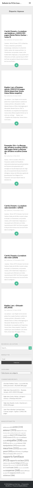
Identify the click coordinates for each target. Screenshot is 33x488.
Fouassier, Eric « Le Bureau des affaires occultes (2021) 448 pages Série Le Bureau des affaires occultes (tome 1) (15, 149)
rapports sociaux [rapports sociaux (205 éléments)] (19, 460)
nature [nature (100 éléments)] (22, 448)
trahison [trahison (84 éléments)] (23, 470)
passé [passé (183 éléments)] (7, 451)
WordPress (8, 486)
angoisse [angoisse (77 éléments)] (20, 430)
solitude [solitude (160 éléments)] (12, 467)
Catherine (9, 40)
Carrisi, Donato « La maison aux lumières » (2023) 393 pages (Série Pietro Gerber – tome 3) (16, 34)
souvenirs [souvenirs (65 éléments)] (21, 467)
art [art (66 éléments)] (25, 430)
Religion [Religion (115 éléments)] (20, 463)
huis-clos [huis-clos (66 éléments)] (14, 443)
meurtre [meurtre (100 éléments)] (21, 445)
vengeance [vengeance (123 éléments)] (14, 473)
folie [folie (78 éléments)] (9, 443)
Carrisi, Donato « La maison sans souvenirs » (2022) (15, 207)
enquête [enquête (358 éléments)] (14, 440)
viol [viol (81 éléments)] (23, 473)
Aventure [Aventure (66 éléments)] (6, 433)
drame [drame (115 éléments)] (11, 437)
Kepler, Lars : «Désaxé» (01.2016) (13, 306)
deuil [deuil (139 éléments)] (14, 435)
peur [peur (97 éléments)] (15, 451)
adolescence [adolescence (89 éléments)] (7, 427)
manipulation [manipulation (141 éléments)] (10, 445)
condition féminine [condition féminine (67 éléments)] (15, 433)
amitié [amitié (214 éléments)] (17, 427)
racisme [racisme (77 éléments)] (19, 453)
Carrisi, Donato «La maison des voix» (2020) (15, 257)
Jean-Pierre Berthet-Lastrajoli (13, 409)
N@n (5, 390)
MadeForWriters (23, 486)
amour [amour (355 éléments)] (9, 430)
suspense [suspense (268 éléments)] (12, 470)
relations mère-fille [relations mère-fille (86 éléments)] (9, 463)
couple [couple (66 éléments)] (23, 433)
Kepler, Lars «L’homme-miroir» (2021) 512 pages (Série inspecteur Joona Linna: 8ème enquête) (14, 90)
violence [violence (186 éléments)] (9, 475)
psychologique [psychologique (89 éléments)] (11, 453)
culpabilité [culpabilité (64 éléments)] (6, 435)
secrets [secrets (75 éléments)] (13, 465)
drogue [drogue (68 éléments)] (18, 437)
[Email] (16, 359)
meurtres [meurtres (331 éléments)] (11, 448)
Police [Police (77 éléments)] (20, 451)
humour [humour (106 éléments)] (22, 443)
